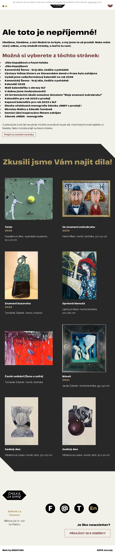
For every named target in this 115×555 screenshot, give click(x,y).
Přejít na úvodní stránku (19, 134)
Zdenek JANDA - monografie (24, 116)
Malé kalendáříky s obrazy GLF (25, 87)
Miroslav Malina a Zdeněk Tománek (28, 109)
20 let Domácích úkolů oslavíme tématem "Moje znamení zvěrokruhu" (53, 95)
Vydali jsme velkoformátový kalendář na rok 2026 (39, 77)
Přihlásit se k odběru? (87, 533)
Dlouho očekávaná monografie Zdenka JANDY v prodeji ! (43, 105)
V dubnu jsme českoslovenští (25, 91)
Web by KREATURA (13, 550)
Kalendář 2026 (15, 84)
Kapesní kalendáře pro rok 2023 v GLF (30, 102)
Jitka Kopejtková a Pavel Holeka (26, 62)
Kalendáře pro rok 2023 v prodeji (27, 98)
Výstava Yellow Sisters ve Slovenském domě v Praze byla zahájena (51, 73)
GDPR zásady (105, 550)
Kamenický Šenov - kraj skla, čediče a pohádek (37, 69)
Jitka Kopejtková (16, 66)
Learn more (92, 2)
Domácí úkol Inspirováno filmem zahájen (33, 112)
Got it (100, 2)
